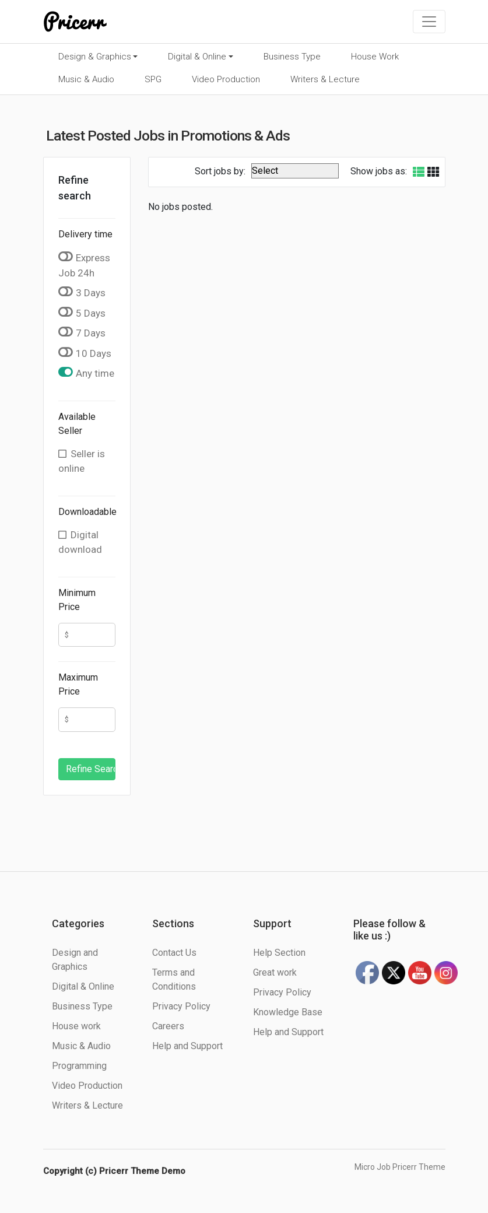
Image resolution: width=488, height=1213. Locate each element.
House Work (375, 56)
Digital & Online (197, 56)
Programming (79, 1065)
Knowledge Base (287, 1012)
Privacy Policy (181, 1006)
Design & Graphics (94, 56)
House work (76, 1026)
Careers (168, 1026)
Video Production (226, 79)
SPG (153, 79)
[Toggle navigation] (429, 21)
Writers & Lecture (325, 79)
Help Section (279, 952)
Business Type (292, 56)
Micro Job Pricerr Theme (399, 1167)
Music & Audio (86, 79)
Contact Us (174, 952)
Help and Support (187, 1045)
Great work (275, 972)
